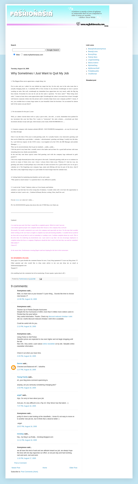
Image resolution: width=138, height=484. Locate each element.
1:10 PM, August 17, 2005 (26, 458)
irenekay (20, 434)
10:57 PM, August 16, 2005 (27, 426)
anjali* (19, 395)
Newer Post (16, 468)
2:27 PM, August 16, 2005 (26, 370)
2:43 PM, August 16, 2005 (26, 388)
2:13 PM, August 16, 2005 (26, 326)
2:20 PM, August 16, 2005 (26, 356)
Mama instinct (93, 63)
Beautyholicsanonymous (97, 49)
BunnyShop (92, 54)
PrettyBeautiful (93, 71)
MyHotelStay (92, 65)
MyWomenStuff (93, 68)
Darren (19, 363)
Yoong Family (22, 377)
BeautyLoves (93, 51)
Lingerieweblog (93, 60)
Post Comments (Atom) (29, 472)
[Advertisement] (60, 33)
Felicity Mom (92, 57)
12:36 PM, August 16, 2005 (27, 299)
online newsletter (49, 344)
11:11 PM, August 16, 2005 (27, 440)
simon (17, 200)
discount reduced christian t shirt (60, 316)
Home (45, 468)
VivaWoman (92, 74)
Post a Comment (20, 463)
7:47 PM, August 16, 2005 (26, 406)
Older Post (73, 468)
